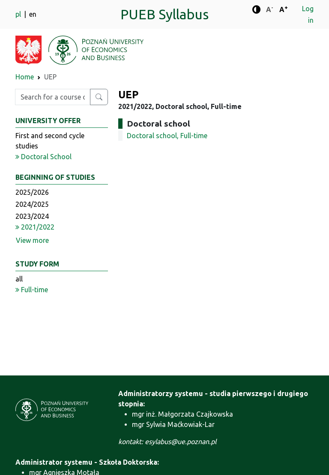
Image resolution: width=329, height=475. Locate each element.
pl (19, 14)
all (19, 279)
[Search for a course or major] (99, 97)
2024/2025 (32, 204)
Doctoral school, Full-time (167, 135)
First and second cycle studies (49, 141)
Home (24, 77)
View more (32, 240)
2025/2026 (32, 192)
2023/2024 (32, 216)
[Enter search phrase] (52, 97)
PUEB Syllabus (164, 14)
